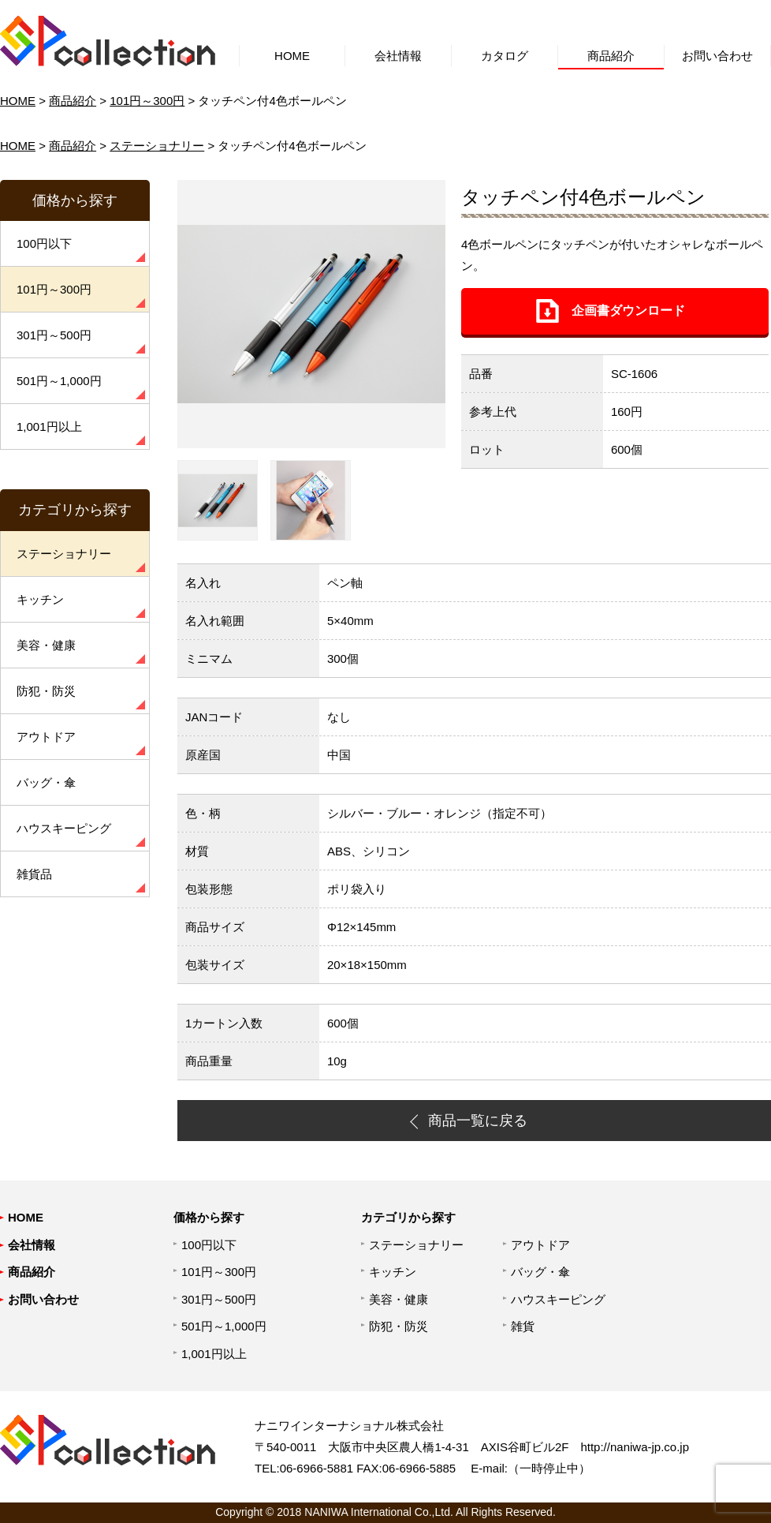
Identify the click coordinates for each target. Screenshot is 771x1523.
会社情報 (398, 55)
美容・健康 (46, 645)
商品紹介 (611, 55)
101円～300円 (147, 100)
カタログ (504, 55)
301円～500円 (54, 335)
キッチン (40, 599)
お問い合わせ (717, 55)
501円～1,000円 (59, 380)
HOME (292, 55)
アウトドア (46, 736)
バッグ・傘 (46, 782)
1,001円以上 (49, 426)
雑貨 (522, 1326)
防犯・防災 (46, 691)
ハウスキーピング (64, 828)
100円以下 (44, 243)
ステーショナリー (157, 145)
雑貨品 (34, 874)
